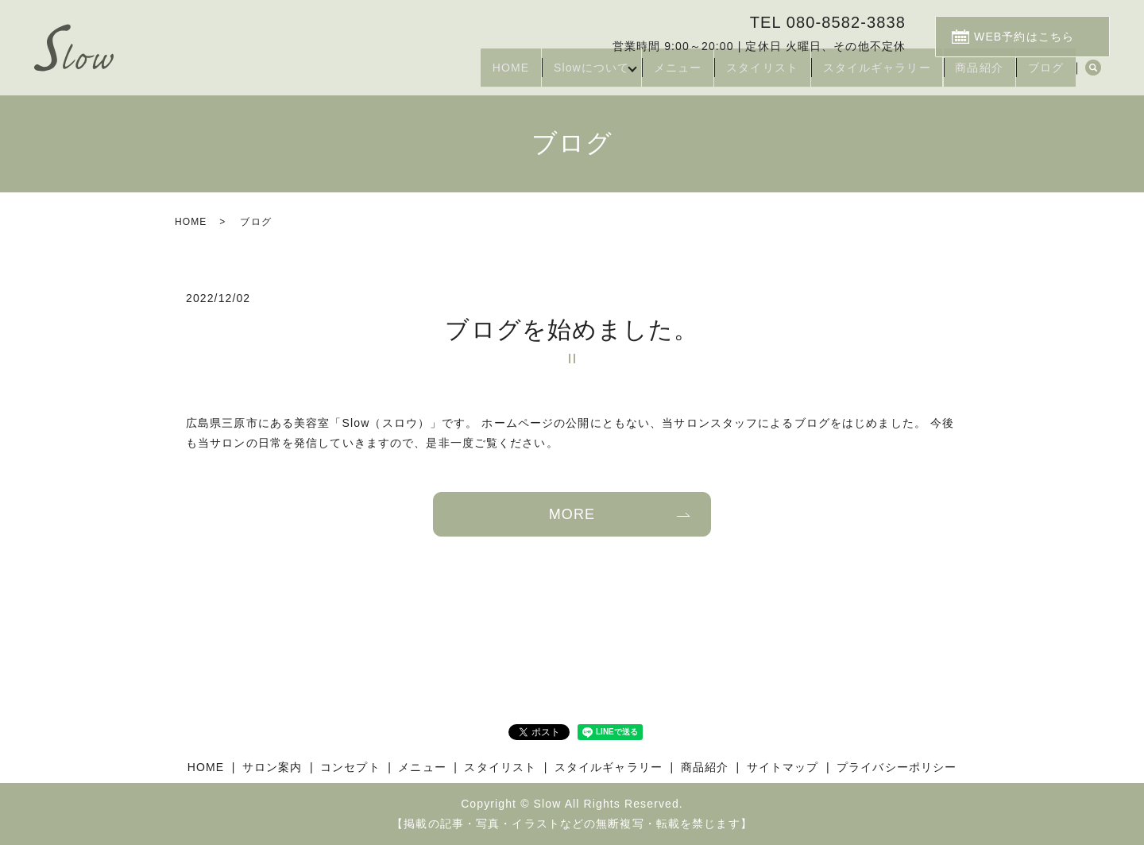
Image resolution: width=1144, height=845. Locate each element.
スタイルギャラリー (852, 74)
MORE (572, 514)
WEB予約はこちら (1038, 33)
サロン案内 (272, 767)
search (1093, 75)
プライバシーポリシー (897, 767)
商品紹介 (964, 74)
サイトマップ (783, 767)
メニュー (633, 74)
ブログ (1040, 74)
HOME (446, 74)
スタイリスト (728, 74)
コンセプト (350, 767)
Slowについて (537, 74)
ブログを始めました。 (571, 329)
